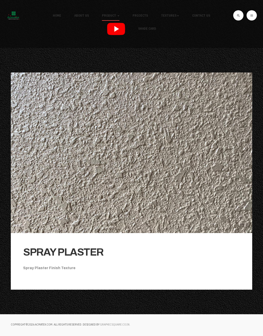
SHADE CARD (147, 28)
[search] (238, 15)
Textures (170, 15)
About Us (81, 15)
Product (110, 15)
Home (57, 15)
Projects (140, 15)
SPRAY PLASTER (63, 252)
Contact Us (201, 15)
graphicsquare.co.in (114, 324)
